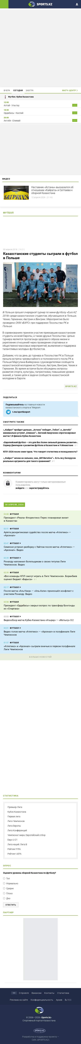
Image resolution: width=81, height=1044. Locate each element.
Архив (59, 1000)
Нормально (12, 883)
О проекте (24, 993)
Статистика (63, 993)
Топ (8, 878)
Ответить (10, 905)
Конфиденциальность (42, 1000)
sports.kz (71, 386)
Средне (10, 888)
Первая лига (14, 816)
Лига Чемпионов (16, 821)
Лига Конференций (17, 830)
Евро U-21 (13, 840)
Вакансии (36, 993)
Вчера (7, 90)
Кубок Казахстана (17, 812)
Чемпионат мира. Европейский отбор (27, 835)
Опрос (7, 865)
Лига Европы (14, 826)
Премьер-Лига (15, 807)
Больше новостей (40, 657)
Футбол (8, 212)
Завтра (30, 90)
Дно (8, 898)
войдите (20, 488)
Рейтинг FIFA (14, 849)
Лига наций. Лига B (17, 844)
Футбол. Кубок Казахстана (19, 97)
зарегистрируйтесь (39, 488)
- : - (74, 105)
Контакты (49, 993)
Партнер (8, 912)
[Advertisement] (40, 48)
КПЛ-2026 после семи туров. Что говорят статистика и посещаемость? (40, 451)
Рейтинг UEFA (14, 854)
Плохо (9, 893)
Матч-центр (69, 90)
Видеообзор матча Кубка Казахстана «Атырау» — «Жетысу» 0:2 (38, 620)
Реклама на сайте (19, 1000)
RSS (69, 1000)
